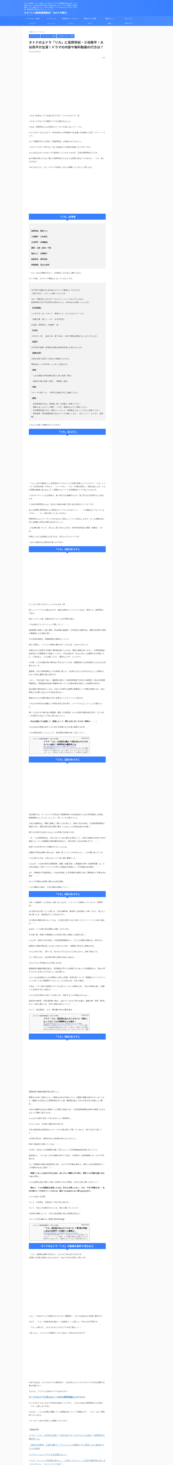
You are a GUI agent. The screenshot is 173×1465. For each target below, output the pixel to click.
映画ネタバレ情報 (90, 18)
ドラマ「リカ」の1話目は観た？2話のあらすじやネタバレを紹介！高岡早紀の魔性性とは (65, 1435)
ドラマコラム (51, 18)
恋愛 (109, 23)
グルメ (90, 23)
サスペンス (128, 18)
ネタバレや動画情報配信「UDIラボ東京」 (46, 12)
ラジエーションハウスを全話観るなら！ (45, 1446)
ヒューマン (52, 23)
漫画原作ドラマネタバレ (70, 18)
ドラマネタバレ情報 (32, 18)
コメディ (71, 23)
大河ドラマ (129, 23)
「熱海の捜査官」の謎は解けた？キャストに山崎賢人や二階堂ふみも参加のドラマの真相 (65, 1440)
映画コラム (109, 18)
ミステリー (32, 23)
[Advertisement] (67, 191)
